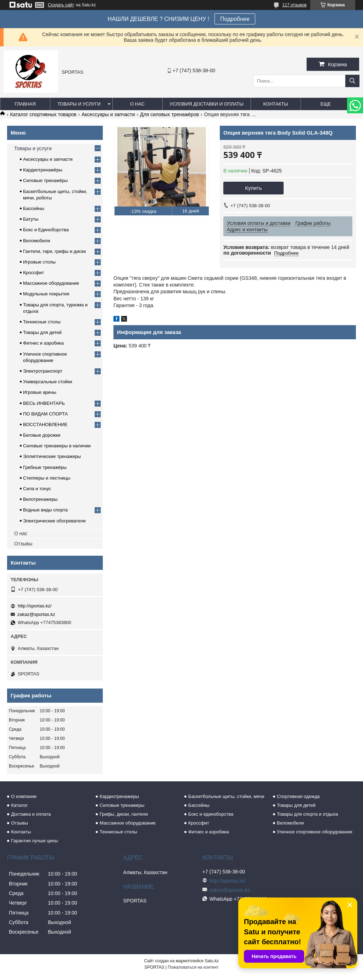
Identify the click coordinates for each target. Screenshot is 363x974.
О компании (24, 796)
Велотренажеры (40, 499)
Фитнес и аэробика (43, 343)
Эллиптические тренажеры (52, 456)
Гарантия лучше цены (34, 840)
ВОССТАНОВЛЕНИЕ (45, 424)
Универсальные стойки (47, 381)
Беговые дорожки (41, 435)
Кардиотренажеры (119, 796)
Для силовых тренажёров (169, 114)
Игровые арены (39, 392)
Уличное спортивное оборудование (314, 831)
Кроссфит (33, 272)
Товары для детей (42, 332)
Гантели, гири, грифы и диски (54, 251)
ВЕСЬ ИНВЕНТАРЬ (44, 403)
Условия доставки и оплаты (207, 104)
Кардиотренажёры (42, 169)
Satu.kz (212, 960)
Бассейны (33, 208)
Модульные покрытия (46, 293)
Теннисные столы (42, 321)
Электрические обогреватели (54, 520)
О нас (137, 104)
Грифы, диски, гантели (124, 814)
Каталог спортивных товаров (43, 114)
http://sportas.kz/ (34, 605)
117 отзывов (294, 4)
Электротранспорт (42, 371)
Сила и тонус (37, 488)
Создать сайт (61, 4)
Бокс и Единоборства (46, 229)
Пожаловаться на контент (193, 967)
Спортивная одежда (298, 796)
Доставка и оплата (31, 814)
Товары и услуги (79, 104)
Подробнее (235, 19)
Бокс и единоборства (210, 814)
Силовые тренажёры (45, 180)
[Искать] (352, 81)
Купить (253, 188)
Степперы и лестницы (46, 478)
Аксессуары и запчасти (108, 114)
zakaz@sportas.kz (36, 614)
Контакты (275, 104)
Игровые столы (39, 262)
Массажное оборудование (51, 283)
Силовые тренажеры (122, 805)
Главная (25, 104)
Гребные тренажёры (45, 467)
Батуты (30, 219)
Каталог (19, 805)
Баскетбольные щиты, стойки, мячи (226, 796)
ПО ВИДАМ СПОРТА (45, 414)
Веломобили (36, 240)
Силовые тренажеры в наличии (57, 445)
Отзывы (23, 544)
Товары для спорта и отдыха (307, 814)
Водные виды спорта (45, 510)
